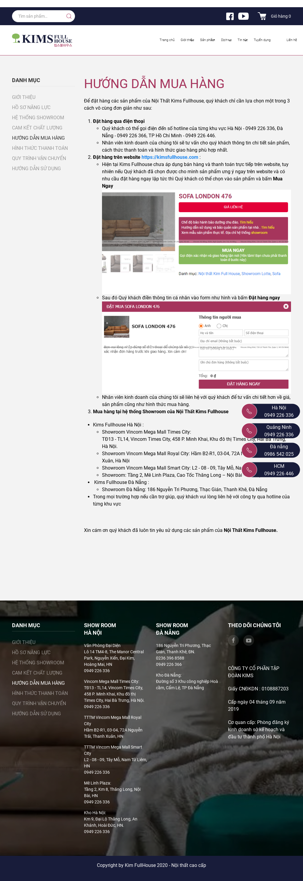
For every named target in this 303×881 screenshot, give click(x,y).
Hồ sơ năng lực (31, 107)
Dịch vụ (226, 40)
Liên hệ (291, 40)
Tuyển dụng (262, 40)
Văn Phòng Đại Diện (102, 645)
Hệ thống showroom (38, 117)
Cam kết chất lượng (37, 128)
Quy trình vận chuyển (39, 158)
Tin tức (243, 40)
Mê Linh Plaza (97, 783)
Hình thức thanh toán (40, 148)
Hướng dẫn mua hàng (38, 138)
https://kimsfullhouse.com (171, 157)
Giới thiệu (188, 40)
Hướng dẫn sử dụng (36, 168)
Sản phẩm (208, 40)
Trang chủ (167, 40)
